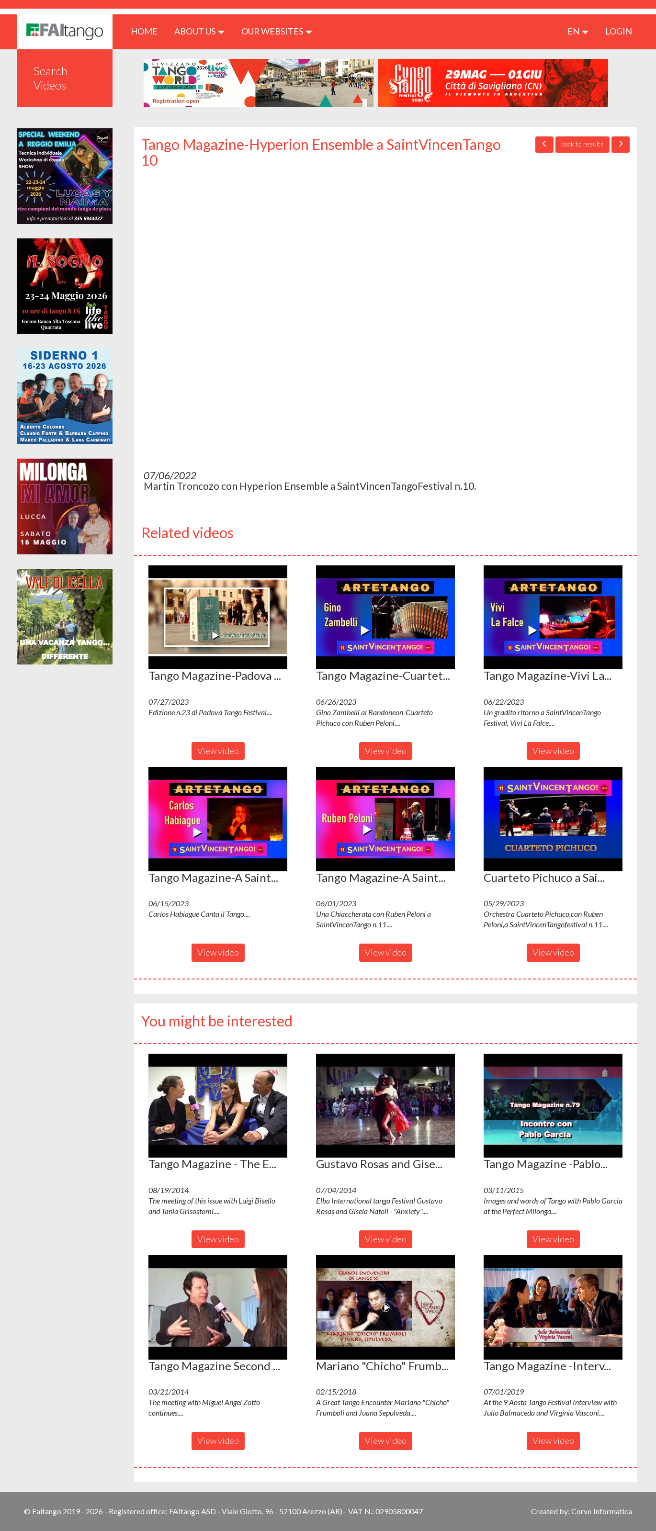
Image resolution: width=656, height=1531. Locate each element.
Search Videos (51, 78)
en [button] (577, 31)
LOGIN (618, 31)
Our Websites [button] (276, 31)
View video (218, 750)
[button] (217, 617)
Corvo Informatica (601, 1511)
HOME (148, 30)
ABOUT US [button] (199, 31)
